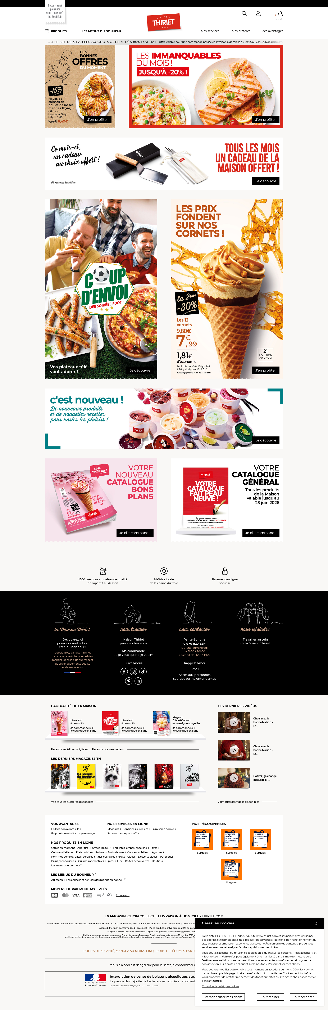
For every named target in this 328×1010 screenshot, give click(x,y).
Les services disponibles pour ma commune (85, 923)
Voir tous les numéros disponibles (72, 802)
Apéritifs (82, 847)
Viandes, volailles (137, 852)
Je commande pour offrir (123, 833)
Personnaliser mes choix (223, 997)
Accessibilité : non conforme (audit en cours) (123, 928)
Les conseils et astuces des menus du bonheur (96, 879)
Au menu (57, 879)
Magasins (113, 829)
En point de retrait (62, 833)
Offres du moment (63, 847)
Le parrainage (86, 833)
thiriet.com (53, 923)
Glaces (131, 856)
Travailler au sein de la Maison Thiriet (255, 641)
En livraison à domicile (65, 829)
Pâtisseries (166, 856)
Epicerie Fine (114, 861)
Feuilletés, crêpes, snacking (130, 847)
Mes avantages (272, 31)
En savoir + (122, 895)
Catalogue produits (149, 923)
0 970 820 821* (194, 644)
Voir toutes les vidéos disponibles (238, 802)
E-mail (194, 669)
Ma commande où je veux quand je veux (133, 653)
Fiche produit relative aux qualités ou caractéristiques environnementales (189, 928)
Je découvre (266, 181)
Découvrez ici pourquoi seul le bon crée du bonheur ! (72, 643)
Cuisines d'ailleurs (62, 852)
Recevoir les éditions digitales (69, 749)
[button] (258, 14)
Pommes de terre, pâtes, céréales (72, 856)
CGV (113, 923)
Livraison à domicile (164, 829)
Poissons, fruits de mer (109, 852)
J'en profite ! (97, 120)
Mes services (210, 31)
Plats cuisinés (84, 852)
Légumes (156, 852)
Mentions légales (127, 923)
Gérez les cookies (171, 923)
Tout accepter (303, 997)
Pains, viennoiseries (63, 861)
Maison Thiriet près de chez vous (133, 641)
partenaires (293, 936)
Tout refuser (270, 997)
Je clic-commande (135, 533)
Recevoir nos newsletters (108, 749)
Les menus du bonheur (101, 31)
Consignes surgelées (135, 829)
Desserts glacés (148, 856)
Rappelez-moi (194, 663)
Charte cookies (191, 923)
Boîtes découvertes (137, 861)
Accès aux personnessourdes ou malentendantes (194, 677)
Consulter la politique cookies (220, 986)
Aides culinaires (105, 856)
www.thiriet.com (267, 936)
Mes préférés (241, 31)
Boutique (158, 861)
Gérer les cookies (303, 969)
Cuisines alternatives (91, 861)
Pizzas (153, 847)
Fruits (121, 856)
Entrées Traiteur (100, 847)
